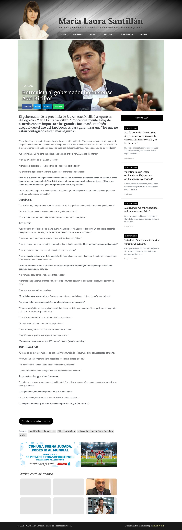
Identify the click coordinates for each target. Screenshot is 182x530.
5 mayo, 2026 (128, 226)
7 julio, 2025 (128, 194)
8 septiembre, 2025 (130, 259)
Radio (92, 34)
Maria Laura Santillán (102, 431)
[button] (27, 106)
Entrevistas (78, 34)
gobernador (83, 431)
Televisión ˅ (108, 34)
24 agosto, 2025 (129, 158)
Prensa (143, 34)
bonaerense (49, 431)
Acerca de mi (127, 34)
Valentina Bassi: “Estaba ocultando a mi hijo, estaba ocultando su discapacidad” (138, 175)
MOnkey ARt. (158, 526)
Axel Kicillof (35, 431)
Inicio (63, 34)
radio (22, 435)
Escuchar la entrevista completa (36, 421)
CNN (60, 431)
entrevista (70, 431)
